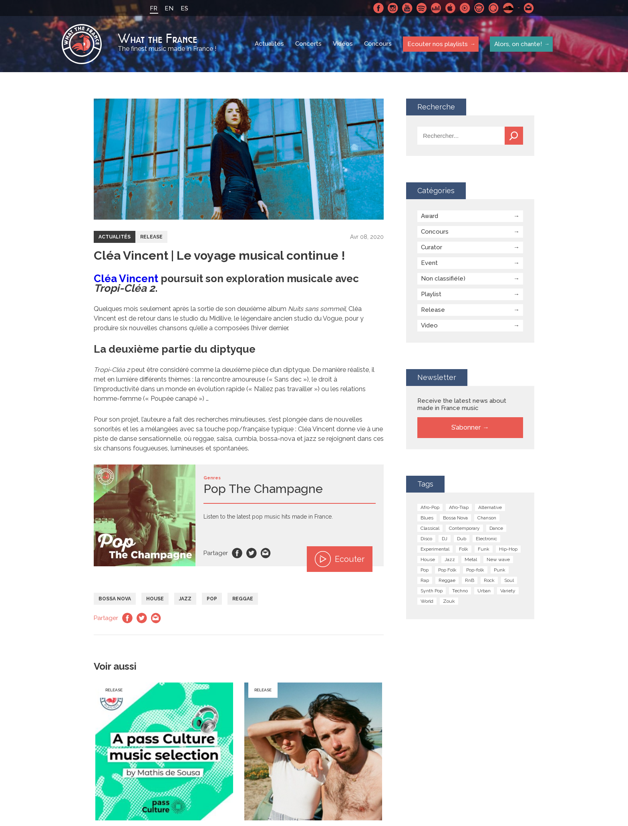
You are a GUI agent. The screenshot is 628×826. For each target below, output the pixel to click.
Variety (507, 591)
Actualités (269, 44)
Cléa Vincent (126, 279)
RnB (469, 580)
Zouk (449, 601)
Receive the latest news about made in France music (461, 404)
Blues (427, 518)
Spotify (422, 8)
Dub (461, 538)
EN (169, 8)
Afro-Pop (430, 507)
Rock (489, 580)
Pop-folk (475, 570)
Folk (463, 549)
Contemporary (464, 528)
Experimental (435, 549)
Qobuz (494, 8)
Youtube (407, 8)
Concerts (308, 44)
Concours (378, 44)
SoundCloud (508, 8)
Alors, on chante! (517, 43)
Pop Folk (447, 570)
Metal (471, 559)
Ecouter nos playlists (437, 43)
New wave (498, 559)
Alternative (490, 507)
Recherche (514, 136)
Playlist (431, 294)
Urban (484, 591)
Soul (509, 580)
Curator (431, 247)
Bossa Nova (115, 599)
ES (184, 8)
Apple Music (450, 8)
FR (153, 8)
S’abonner (466, 427)
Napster (479, 8)
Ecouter (339, 559)
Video (429, 325)
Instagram (393, 8)
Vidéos (343, 44)
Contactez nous (529, 8)
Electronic (486, 538)
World (427, 601)
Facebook (378, 8)
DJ (444, 538)
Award (429, 216)
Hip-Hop (508, 549)
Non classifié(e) (443, 278)
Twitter (251, 553)
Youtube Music (465, 8)
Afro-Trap (459, 507)
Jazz (185, 599)
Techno (460, 591)
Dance (496, 528)
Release (151, 237)
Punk (499, 570)
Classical (430, 528)
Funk (483, 549)
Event (429, 263)
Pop (212, 599)
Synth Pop (432, 591)
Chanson (486, 518)
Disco (426, 538)
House (155, 599)
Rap (425, 580)
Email (266, 553)
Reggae (242, 599)
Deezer (436, 8)
